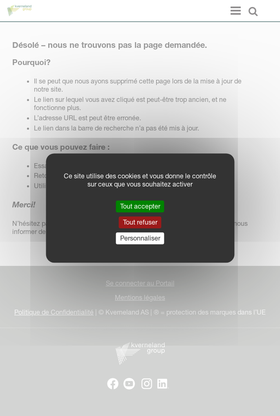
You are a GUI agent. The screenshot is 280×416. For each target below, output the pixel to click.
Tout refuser (140, 222)
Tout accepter (140, 206)
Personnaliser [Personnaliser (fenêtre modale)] (140, 238)
